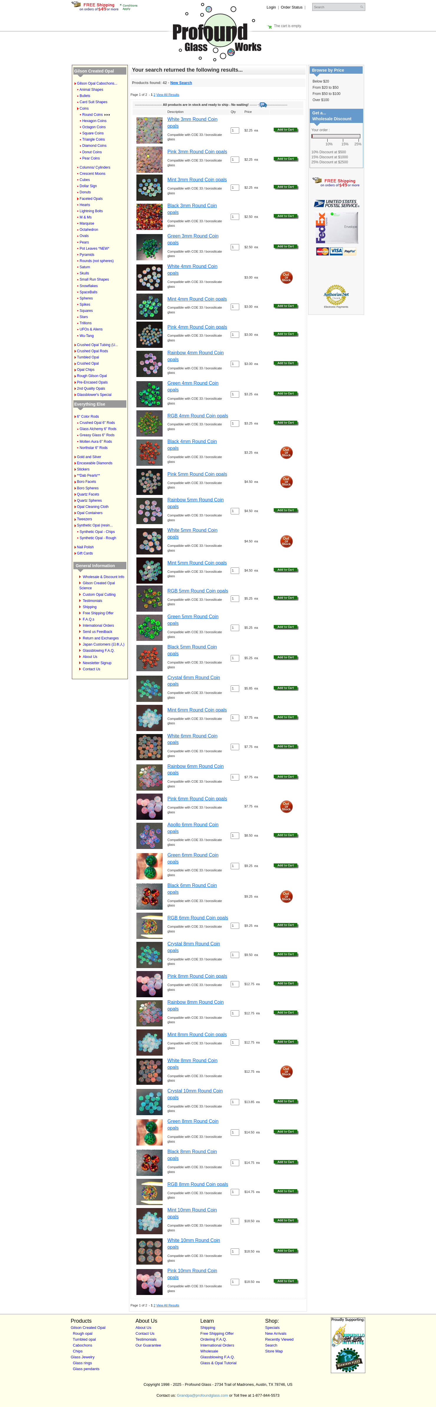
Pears (84, 242)
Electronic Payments (336, 306)
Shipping (90, 607)
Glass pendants (86, 1369)
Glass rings (82, 1363)
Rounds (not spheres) (96, 261)
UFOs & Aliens (91, 329)
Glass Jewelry (83, 1357)
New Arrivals (275, 1333)
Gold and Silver (89, 457)
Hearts (85, 205)
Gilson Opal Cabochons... (97, 83)
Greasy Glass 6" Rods (97, 435)
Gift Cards (85, 553)
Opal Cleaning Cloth (92, 507)
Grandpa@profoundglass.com (202, 1395)
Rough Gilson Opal (92, 376)
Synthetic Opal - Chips (97, 532)
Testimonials (92, 601)
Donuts (85, 192)
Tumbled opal (84, 1339)
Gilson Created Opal (94, 71)
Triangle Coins (93, 139)
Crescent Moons (92, 174)
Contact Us (91, 669)
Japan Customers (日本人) (103, 644)
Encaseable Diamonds (94, 463)
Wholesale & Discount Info (103, 577)
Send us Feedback (97, 632)
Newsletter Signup (97, 663)
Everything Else (89, 404)
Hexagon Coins (94, 121)
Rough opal (83, 1333)
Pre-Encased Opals (92, 382)
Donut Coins (92, 152)
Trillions (86, 323)
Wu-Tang (87, 336)
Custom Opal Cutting (99, 595)
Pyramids (87, 255)
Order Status (292, 7)
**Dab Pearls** (88, 475)
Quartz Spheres (89, 500)
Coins (84, 108)
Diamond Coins (94, 146)
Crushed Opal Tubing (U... (97, 345)
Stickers (83, 469)
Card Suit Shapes (93, 102)
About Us (90, 657)
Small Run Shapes (94, 279)
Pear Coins (91, 158)
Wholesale (209, 1351)
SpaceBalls (88, 292)
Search (271, 1345)
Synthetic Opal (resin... (95, 525)
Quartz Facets (88, 494)
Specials (272, 1327)
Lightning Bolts (91, 211)
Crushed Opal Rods (92, 351)
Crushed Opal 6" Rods (97, 423)
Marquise (87, 223)
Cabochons (82, 1345)
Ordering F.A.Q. (213, 1339)
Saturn (85, 267)
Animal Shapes (91, 90)
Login (271, 7)
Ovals (84, 236)
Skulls (84, 273)
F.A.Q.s (88, 619)
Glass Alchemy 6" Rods (98, 429)
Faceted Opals (91, 199)
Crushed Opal (88, 363)
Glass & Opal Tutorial (218, 1363)
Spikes (85, 304)
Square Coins (93, 133)
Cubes (85, 180)
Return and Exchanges (101, 638)
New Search (181, 82)
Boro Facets (86, 482)
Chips (77, 1351)
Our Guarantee (148, 1345)
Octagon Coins (93, 127)
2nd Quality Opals (91, 388)
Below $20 (321, 81)
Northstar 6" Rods (94, 448)
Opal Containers (90, 513)
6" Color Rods (88, 416)
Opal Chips (85, 370)
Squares (86, 311)
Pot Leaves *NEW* (94, 248)
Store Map (274, 1351)
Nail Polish (85, 547)
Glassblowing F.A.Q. (99, 651)
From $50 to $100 (327, 94)
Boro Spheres (87, 488)
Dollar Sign (88, 186)
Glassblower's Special (94, 395)
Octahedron (89, 230)
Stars (84, 317)
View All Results (167, 94)
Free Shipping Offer (98, 613)
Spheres (86, 298)
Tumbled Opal (88, 357)
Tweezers (84, 519)
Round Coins (96, 115)
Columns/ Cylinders (95, 167)
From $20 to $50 (325, 87)
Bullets (85, 96)
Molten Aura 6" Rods (96, 442)
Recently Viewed (279, 1339)
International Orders (98, 625)
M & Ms (86, 217)
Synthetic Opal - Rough (98, 538)
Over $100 (321, 100)
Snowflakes (89, 286)
